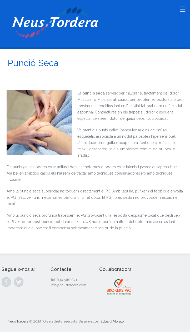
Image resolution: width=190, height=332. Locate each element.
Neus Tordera (18, 321)
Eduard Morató (112, 321)
